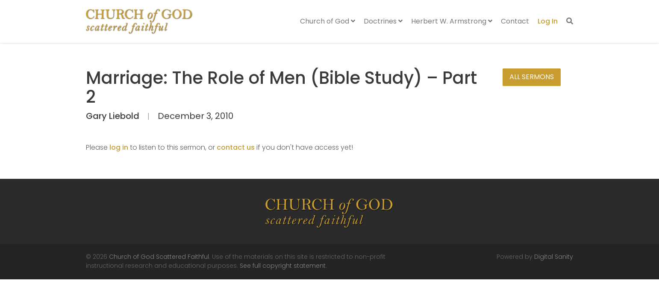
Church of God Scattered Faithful (159, 256)
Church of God (327, 21)
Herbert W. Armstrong (451, 21)
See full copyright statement (283, 265)
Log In (548, 21)
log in (118, 147)
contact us (236, 147)
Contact (515, 21)
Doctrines (383, 21)
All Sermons (531, 77)
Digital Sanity (553, 256)
